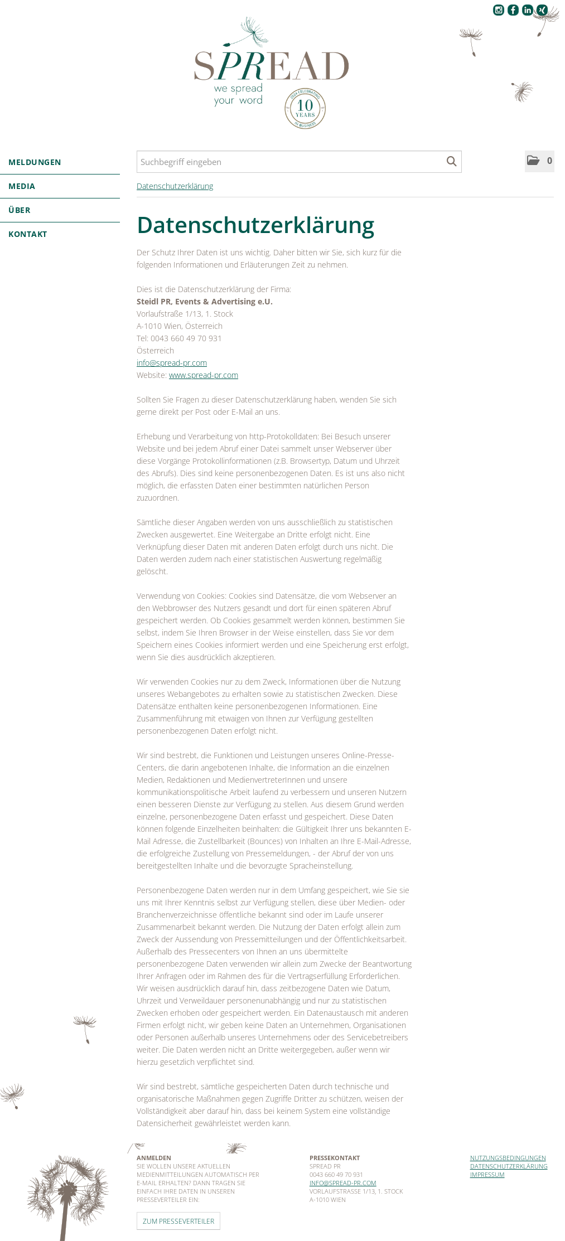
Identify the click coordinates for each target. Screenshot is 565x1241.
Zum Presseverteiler (178, 1220)
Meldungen (60, 162)
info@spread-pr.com (172, 362)
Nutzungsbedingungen (508, 1157)
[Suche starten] (452, 161)
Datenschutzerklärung (175, 186)
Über (60, 210)
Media (60, 186)
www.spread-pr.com (203, 375)
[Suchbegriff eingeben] (299, 162)
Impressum (487, 1174)
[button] (539, 161)
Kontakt (27, 234)
